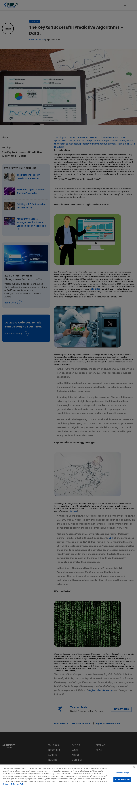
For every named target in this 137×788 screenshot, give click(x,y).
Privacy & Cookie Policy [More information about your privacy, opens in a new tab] (14, 784)
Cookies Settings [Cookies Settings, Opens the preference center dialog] (122, 773)
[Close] (134, 767)
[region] (68, 776)
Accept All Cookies (122, 779)
